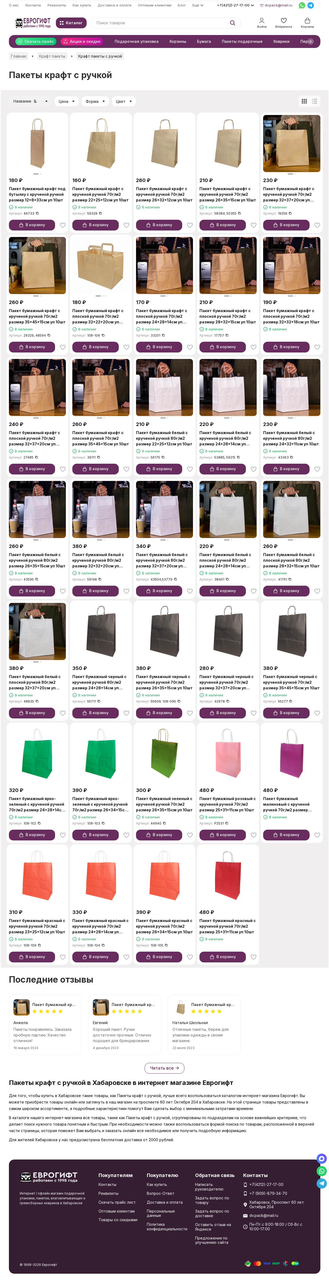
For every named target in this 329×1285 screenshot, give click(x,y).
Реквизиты (57, 5)
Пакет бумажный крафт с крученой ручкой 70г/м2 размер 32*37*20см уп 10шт (288, 194)
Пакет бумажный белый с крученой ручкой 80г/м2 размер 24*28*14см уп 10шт (225, 438)
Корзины (177, 41)
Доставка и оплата (114, 5)
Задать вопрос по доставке (212, 1213)
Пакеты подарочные (242, 41)
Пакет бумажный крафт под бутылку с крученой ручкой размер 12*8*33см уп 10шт (37, 194)
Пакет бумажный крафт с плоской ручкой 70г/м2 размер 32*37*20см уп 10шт (34, 438)
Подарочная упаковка (137, 41)
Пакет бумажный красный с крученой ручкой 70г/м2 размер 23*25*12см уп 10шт (37, 926)
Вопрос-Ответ (160, 1193)
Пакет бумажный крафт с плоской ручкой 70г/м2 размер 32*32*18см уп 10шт (291, 316)
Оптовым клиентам (154, 5)
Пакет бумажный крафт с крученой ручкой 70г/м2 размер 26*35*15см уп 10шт (227, 194)
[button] (310, 41)
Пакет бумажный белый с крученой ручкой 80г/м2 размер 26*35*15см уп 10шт (37, 560)
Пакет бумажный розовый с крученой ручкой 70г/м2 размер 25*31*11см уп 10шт (227, 804)
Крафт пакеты (52, 56)
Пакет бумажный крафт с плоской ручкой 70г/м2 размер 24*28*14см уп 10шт (161, 316)
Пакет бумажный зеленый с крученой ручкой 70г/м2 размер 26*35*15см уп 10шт (164, 804)
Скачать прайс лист (117, 1202)
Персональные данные (161, 1213)
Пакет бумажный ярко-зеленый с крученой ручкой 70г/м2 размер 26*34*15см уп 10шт (100, 804)
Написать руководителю (209, 1186)
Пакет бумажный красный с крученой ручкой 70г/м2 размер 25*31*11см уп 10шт (227, 926)
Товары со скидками (118, 1219)
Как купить (82, 5)
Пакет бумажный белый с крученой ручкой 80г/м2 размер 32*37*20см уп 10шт (162, 560)
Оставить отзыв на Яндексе (213, 1226)
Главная (18, 56)
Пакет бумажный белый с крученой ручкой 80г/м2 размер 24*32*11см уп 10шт (291, 438)
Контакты (33, 5)
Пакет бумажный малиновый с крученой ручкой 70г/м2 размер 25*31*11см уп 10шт (286, 804)
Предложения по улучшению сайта (211, 1240)
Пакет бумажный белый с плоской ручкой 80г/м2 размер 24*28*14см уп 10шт (225, 560)
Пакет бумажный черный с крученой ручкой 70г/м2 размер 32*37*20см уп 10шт (226, 682)
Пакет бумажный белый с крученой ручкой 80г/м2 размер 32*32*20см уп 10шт (98, 560)
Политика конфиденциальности (167, 1226)
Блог (182, 5)
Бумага (204, 41)
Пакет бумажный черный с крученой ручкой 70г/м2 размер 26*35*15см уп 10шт (164, 682)
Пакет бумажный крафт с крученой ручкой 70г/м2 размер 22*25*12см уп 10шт (100, 194)
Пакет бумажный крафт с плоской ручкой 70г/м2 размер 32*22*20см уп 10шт (98, 316)
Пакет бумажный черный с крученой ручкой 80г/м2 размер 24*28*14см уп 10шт (99, 682)
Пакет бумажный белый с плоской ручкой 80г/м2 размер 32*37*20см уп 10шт (35, 682)
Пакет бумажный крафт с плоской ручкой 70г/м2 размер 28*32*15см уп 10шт (227, 316)
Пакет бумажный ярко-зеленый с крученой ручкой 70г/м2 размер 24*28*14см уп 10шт (37, 804)
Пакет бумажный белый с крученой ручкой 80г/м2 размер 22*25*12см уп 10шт (164, 438)
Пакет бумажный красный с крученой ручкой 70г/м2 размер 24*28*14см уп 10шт (100, 926)
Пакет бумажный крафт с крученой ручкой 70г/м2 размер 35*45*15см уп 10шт (37, 316)
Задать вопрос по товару (212, 1200)
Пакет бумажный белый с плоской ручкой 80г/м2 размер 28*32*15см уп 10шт (291, 560)
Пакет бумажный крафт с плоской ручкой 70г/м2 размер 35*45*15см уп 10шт (100, 438)
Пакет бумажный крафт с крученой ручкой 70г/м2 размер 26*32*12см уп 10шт (164, 194)
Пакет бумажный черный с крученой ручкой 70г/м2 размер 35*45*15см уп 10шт (291, 682)
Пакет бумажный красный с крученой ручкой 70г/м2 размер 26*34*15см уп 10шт (164, 926)
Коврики (281, 41)
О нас (14, 5)
